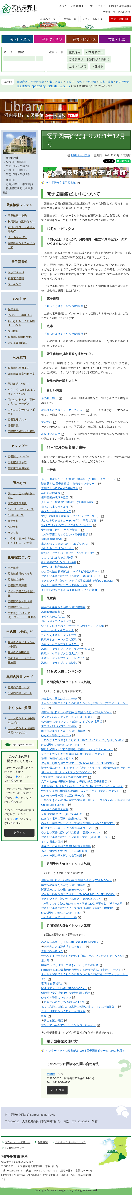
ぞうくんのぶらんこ (53, 616)
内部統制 (97, 66)
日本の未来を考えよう (54, 506)
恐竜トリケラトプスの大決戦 (59, 662)
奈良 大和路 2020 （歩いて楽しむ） (63, 814)
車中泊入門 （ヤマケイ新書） (59, 726)
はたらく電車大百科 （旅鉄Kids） (62, 818)
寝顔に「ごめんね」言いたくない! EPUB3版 (68, 553)
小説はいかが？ (50, 434)
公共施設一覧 (68, 19)
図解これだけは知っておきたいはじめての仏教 (69, 965)
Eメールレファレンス (21, 509)
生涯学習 (91, 82)
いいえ (18, 780)
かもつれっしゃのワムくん (57, 630)
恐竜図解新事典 (50, 612)
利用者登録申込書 (18, 652)
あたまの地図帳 (50, 493)
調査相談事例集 (17, 503)
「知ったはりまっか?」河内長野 (63, 306)
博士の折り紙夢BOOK (54, 566)
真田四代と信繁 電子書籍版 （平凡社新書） (67, 502)
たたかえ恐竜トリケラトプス (59, 635)
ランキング (14, 284)
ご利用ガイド (78, 5)
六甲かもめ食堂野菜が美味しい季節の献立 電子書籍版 (74, 781)
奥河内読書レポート (20, 693)
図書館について (19, 557)
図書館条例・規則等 (20, 601)
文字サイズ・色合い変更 (117, 12)
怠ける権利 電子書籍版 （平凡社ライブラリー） (70, 516)
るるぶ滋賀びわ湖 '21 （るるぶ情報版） (65, 851)
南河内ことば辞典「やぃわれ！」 (64, 946)
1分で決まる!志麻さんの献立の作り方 (64, 777)
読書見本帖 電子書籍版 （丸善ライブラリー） (69, 483)
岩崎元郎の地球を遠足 (54, 497)
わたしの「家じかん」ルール (59, 698)
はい (11, 776)
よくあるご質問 (19, 708)
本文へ (63, 5)
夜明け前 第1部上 (51, 983)
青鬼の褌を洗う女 (52, 951)
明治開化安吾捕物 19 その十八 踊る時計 (65, 992)
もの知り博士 (49, 398)
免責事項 (43, 1142)
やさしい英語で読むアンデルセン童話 (64, 585)
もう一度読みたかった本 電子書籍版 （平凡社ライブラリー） (78, 479)
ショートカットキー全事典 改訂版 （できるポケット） (74, 754)
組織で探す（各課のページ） (76, 1170)
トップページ (16, 272)
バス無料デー (94, 52)
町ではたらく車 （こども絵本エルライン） (67, 827)
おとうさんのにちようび (56, 621)
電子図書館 (19, 262)
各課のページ (47, 19)
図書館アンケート (18, 607)
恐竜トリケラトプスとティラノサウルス (65, 648)
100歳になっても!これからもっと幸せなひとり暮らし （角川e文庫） (83, 903)
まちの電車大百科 (52, 841)
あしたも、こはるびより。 (57, 548)
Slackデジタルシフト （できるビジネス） (66, 525)
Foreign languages (120, 5)
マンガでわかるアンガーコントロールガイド (68, 717)
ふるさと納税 (77, 66)
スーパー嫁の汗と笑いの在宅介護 (61, 855)
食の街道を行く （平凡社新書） (60, 529)
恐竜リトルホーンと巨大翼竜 (59, 639)
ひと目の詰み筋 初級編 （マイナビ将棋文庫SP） (70, 571)
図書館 (51, 1074)
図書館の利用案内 (18, 368)
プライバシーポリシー (17, 1142)
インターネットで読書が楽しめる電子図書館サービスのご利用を (85, 1050)
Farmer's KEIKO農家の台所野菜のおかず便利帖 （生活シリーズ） (81, 969)
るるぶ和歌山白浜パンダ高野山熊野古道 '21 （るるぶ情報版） (79, 1006)
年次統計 (13, 568)
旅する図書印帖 (17, 343)
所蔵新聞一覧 (16, 515)
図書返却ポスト (17, 419)
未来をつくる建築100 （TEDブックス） (65, 543)
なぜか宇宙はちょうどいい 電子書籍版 (64, 534)
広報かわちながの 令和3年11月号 (64, 1002)
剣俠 (44, 1016)
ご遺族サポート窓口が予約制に (89, 59)
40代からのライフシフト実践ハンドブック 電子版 (71, 721)
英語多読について (18, 383)
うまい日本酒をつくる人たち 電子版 (63, 1011)
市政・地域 (116, 39)
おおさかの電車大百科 (54, 809)
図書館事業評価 (17, 585)
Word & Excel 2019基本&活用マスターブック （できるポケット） (81, 791)
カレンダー (19, 446)
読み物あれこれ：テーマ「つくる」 (63, 410)
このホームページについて (70, 1142)
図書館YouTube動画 (20, 337)
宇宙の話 (46, 422)
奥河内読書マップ (19, 677)
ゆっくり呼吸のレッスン (56, 735)
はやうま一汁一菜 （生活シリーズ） (63, 795)
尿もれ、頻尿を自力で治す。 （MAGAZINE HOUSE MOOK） (78, 763)
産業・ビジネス (84, 39)
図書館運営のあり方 (20, 573)
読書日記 (13, 425)
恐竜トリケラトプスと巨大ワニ (60, 644)
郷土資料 (13, 521)
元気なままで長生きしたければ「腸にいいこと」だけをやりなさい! (82, 740)
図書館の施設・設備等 (21, 431)
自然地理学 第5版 (51, 539)
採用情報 (13, 331)
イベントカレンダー (93, 19)
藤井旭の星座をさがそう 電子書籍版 (63, 607)
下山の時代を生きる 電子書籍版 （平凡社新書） (70, 590)
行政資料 (13, 527)
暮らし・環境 (20, 39)
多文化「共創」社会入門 (56, 511)
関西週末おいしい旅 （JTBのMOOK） (64, 889)
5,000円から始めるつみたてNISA (61, 744)
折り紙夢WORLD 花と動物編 (58, 562)
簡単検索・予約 (17, 215)
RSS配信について (15, 1148)
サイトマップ (97, 5)
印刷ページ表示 (80, 155)
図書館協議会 (16, 579)
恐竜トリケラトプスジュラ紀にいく (63, 658)
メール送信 (57, 1090)
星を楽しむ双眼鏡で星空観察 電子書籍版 (66, 846)
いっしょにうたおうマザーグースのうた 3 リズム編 (72, 625)
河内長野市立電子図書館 (61, 182)
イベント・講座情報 (20, 315)
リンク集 (13, 532)
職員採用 (74, 52)
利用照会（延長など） (21, 221)
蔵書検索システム (19, 205)
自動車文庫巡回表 (18, 468)
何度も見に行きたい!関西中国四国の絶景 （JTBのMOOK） (76, 712)
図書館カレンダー (18, 456)
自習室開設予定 (17, 462)
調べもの (19, 483)
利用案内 (19, 357)
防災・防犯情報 (120, 19)
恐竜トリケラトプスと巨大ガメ (60, 653)
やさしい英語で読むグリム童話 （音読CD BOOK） (72, 576)
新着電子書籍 (16, 278)
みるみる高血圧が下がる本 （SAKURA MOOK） (70, 942)
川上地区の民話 (53, 1020)
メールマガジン (17, 237)
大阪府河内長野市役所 (30, 82)
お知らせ (19, 299)
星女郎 (45, 960)
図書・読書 (106, 82)
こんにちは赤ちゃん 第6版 (57, 557)
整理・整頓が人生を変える (57, 758)
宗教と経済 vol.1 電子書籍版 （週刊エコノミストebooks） (77, 749)
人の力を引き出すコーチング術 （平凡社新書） (70, 520)
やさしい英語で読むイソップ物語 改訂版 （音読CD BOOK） (78, 580)
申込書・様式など (19, 631)
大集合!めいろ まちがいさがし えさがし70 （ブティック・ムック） (82, 786)
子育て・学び (52, 39)
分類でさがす (55, 82)
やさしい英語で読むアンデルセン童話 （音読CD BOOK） (76, 837)
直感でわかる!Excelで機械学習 (59, 488)
